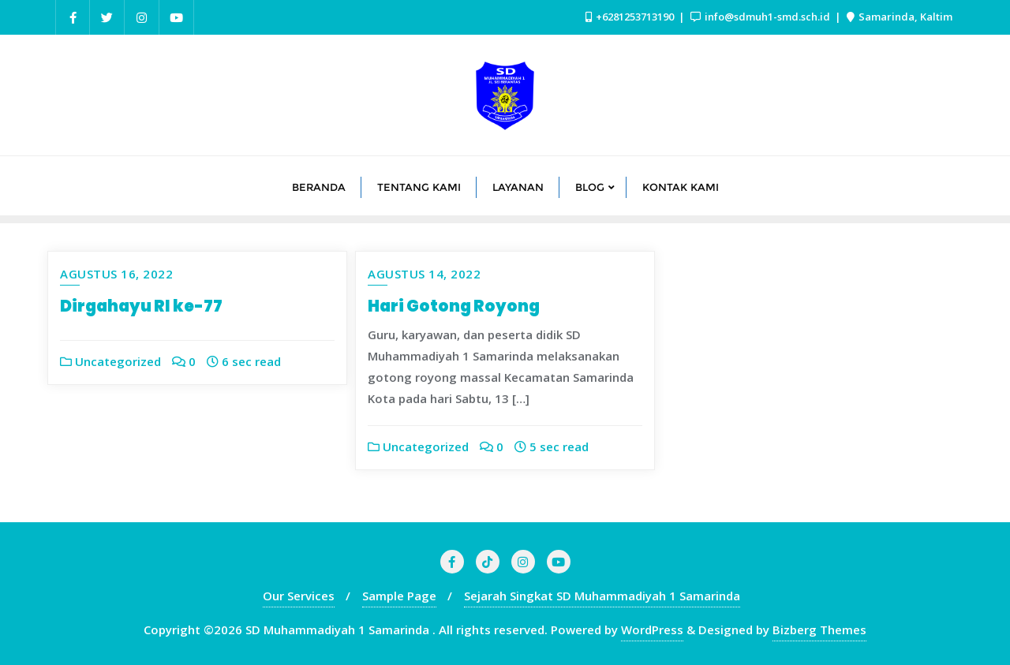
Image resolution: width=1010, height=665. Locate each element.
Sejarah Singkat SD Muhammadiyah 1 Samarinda (602, 595)
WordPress (652, 629)
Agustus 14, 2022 (424, 274)
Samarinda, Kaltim (899, 16)
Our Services (299, 595)
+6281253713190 (630, 16)
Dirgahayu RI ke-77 (141, 306)
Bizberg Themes (819, 629)
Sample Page (399, 595)
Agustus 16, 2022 (116, 274)
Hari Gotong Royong (454, 306)
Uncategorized (110, 361)
